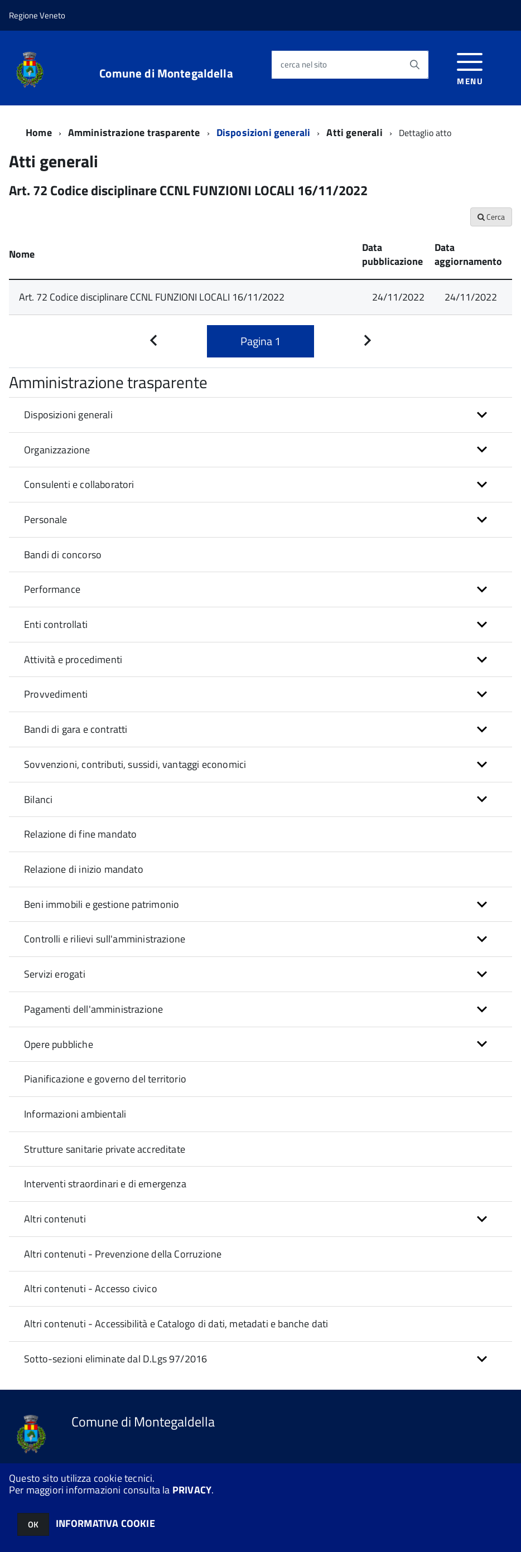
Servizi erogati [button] (54, 974)
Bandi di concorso (63, 554)
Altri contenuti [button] (55, 1218)
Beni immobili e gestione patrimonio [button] (101, 904)
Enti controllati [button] (56, 624)
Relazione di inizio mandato (83, 869)
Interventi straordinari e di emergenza (105, 1183)
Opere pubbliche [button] (58, 1044)
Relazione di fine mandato (80, 834)
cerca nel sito (304, 64)
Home (39, 132)
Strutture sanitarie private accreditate (104, 1149)
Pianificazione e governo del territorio (105, 1078)
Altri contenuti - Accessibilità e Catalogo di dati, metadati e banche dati (176, 1323)
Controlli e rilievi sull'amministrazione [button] (104, 938)
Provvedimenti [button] (56, 694)
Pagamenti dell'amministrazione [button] (93, 1009)
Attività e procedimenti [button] (73, 659)
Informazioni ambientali (75, 1113)
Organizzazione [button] (57, 449)
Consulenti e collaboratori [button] (79, 484)
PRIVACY (191, 1489)
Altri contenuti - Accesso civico (90, 1288)
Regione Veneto (37, 15)
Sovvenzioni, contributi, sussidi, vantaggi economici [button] (135, 764)
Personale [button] (45, 519)
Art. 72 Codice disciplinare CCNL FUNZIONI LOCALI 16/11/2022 (151, 296)
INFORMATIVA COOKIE (105, 1523)
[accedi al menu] (470, 68)
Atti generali (354, 132)
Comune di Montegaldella (166, 73)
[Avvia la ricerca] (414, 64)
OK (33, 1524)
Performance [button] (52, 589)
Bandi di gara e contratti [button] (76, 729)
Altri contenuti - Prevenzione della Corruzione (122, 1253)
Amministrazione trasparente (134, 132)
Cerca (491, 217)
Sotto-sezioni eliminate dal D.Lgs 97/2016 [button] (115, 1358)
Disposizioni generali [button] (68, 414)
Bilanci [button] (38, 799)
